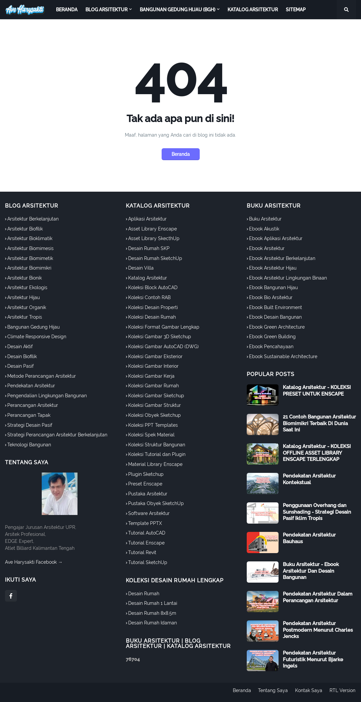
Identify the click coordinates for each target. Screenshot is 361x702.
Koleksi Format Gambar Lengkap (163, 327)
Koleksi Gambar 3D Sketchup (159, 336)
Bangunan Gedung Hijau (33, 327)
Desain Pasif (20, 366)
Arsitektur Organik (26, 307)
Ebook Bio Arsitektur (270, 297)
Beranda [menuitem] (66, 9)
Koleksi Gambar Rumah (153, 385)
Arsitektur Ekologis (27, 287)
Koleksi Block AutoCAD (153, 287)
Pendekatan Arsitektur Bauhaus (309, 538)
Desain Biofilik (22, 356)
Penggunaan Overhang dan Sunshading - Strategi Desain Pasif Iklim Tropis (317, 511)
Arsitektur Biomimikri (29, 268)
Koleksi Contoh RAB (149, 297)
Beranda (181, 154)
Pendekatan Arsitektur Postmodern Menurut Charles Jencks (318, 629)
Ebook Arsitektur (266, 248)
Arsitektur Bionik (24, 278)
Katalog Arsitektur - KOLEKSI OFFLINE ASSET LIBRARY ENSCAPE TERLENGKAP (317, 452)
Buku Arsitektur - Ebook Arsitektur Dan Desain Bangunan (311, 570)
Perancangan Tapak (28, 415)
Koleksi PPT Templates (153, 425)
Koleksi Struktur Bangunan (156, 444)
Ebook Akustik (264, 228)
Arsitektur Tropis (24, 317)
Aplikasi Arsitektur (147, 219)
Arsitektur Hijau (23, 297)
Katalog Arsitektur (147, 278)
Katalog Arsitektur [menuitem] (253, 9)
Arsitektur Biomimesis (30, 248)
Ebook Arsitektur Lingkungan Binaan (288, 278)
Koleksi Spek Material (151, 434)
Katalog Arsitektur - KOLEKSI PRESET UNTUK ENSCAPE (317, 390)
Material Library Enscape (155, 464)
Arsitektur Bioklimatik (29, 238)
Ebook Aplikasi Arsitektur (275, 238)
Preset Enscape (145, 483)
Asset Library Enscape (152, 228)
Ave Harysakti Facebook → (34, 562)
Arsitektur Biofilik (25, 228)
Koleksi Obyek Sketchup (154, 415)
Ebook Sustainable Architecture (283, 356)
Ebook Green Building (272, 336)
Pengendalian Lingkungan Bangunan (47, 395)
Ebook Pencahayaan (271, 346)
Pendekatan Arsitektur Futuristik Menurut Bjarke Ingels (313, 659)
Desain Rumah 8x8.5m (152, 613)
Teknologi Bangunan (29, 444)
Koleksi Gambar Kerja (151, 376)
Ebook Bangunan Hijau (273, 287)
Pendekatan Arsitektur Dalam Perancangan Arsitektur (317, 597)
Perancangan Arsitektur (32, 405)
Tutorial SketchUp (147, 562)
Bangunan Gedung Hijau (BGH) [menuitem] (177, 9)
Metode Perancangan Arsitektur (41, 376)
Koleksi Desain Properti (153, 307)
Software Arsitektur (149, 513)
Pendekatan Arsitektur (31, 385)
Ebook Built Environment (275, 307)
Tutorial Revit (142, 552)
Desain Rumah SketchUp (155, 258)
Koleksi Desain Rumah (152, 317)
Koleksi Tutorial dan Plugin (156, 454)
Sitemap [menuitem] (296, 9)
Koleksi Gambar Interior (153, 366)
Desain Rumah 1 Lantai (152, 603)
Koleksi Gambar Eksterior (155, 356)
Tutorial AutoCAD (146, 533)
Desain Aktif (20, 346)
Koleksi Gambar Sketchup (156, 395)
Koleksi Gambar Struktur (154, 405)
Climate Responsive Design (36, 336)
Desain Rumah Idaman (152, 622)
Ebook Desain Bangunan (275, 317)
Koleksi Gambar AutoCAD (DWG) (163, 346)
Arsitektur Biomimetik (30, 258)
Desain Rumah (143, 593)
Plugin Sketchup (146, 474)
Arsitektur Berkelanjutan (33, 219)
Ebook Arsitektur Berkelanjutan (282, 258)
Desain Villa (141, 268)
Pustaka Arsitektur (147, 493)
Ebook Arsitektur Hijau (272, 268)
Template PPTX (145, 523)
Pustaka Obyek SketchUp (156, 503)
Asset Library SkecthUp (154, 238)
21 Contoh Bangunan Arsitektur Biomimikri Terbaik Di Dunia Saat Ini (319, 423)
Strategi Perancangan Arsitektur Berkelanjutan (57, 434)
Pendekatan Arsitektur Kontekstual (309, 479)
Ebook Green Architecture (277, 327)
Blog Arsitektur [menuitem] (106, 9)
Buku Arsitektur (265, 219)
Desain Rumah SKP (149, 248)
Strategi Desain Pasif (29, 425)
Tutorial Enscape (146, 542)
